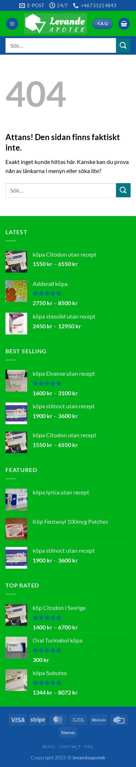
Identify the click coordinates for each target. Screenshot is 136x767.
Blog (48, 746)
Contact (70, 746)
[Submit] (123, 45)
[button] (12, 24)
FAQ (89, 746)
